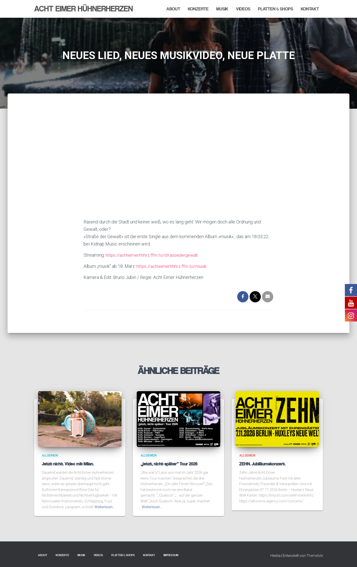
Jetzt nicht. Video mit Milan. (68, 464)
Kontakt (310, 9)
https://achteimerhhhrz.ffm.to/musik (171, 266)
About (173, 9)
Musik (222, 9)
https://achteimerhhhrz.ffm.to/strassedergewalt (152, 255)
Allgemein (50, 455)
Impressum (171, 555)
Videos (243, 9)
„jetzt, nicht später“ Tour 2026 (169, 464)
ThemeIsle (314, 556)
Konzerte (198, 9)
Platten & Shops (275, 9)
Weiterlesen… (104, 507)
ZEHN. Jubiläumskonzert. (262, 464)
